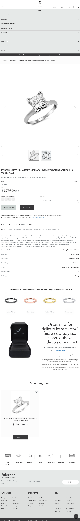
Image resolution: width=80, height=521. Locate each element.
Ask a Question (13, 225)
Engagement (5, 495)
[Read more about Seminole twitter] (9, 518)
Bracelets (15, 500)
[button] (75, 108)
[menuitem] (40, 15)
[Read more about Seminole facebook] (4, 518)
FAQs (40, 495)
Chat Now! (4, 225)
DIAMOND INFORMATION (15, 230)
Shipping (57, 508)
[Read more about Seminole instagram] (19, 518)
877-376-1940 (24, 225)
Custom (68, 508)
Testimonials (43, 498)
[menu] (40, 33)
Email (31, 225)
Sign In (63, 7)
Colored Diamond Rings (4, 503)
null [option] (2, 199)
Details (3, 230)
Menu (40, 10)
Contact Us (58, 506)
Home (5, 60)
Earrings (14, 503)
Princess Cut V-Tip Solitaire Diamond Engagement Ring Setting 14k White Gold (20, 420)
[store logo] (40, 4)
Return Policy (70, 506)
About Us (31, 495)
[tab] (40, 10)
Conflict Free (32, 498)
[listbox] (19, 199)
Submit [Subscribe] (70, 479)
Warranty (68, 503)
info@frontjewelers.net (38, 218)
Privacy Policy (70, 500)
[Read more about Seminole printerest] (14, 518)
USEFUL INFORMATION (52, 230)
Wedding (4, 498)
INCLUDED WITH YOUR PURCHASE (33, 230)
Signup (54, 7)
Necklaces (15, 506)
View (20, 437)
